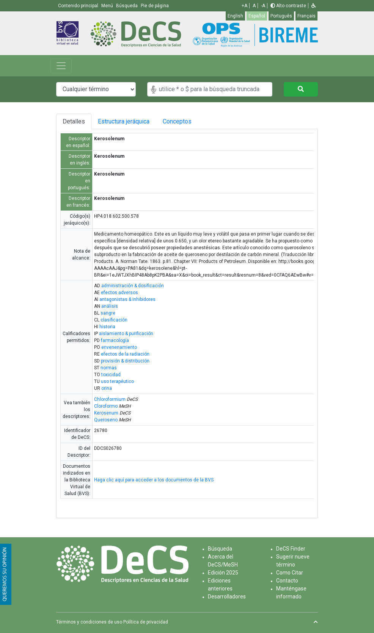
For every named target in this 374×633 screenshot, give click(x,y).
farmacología (115, 340)
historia (107, 326)
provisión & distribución (125, 361)
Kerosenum (106, 413)
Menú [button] (107, 5)
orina (106, 388)
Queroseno (106, 420)
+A (244, 5)
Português (281, 16)
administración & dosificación (132, 285)
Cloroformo (106, 406)
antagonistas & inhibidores (127, 299)
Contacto (287, 581)
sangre (108, 313)
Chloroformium (110, 399)
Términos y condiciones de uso (89, 622)
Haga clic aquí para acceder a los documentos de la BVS (154, 480)
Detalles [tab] (74, 121)
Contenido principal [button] (78, 5)
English (235, 16)
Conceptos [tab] (192, 121)
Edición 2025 (223, 573)
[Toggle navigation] (61, 65)
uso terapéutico (117, 381)
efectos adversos (119, 292)
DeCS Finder (290, 549)
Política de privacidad (145, 622)
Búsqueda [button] (127, 5)
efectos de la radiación (125, 354)
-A (263, 5)
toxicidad (111, 374)
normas (109, 367)
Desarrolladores (227, 596)
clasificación (114, 320)
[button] (314, 5)
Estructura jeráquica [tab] (128, 121)
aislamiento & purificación (126, 333)
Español (256, 16)
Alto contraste (288, 5)
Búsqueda (220, 549)
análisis (109, 306)
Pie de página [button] (155, 5)
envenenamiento (119, 347)
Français (306, 16)
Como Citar (289, 573)
